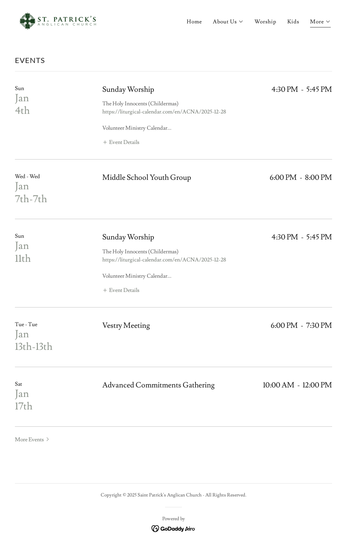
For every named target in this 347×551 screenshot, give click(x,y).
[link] (57, 19)
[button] (228, 22)
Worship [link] (265, 21)
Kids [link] (293, 21)
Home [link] (194, 21)
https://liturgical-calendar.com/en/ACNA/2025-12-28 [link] (164, 111)
